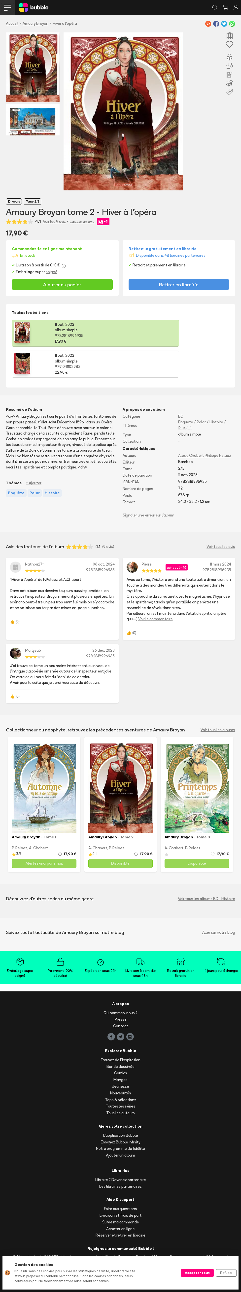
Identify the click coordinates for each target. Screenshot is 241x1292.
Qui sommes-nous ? (120, 981)
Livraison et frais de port (120, 1184)
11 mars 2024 (220, 533)
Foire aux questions (120, 1177)
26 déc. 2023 (103, 619)
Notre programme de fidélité (120, 1117)
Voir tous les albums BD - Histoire (206, 867)
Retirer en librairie (179, 284)
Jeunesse (120, 1055)
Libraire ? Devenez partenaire (120, 1148)
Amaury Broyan (35, 23)
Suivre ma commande (120, 1191)
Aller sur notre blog (218, 901)
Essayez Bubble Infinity (120, 1111)
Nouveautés (120, 1062)
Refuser (226, 1273)
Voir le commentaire (155, 588)
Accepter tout (197, 1273)
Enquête (185, 391)
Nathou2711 (34, 533)
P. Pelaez (19, 817)
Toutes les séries (120, 1075)
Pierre (147, 533)
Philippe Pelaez (218, 424)
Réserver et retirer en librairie (120, 1204)
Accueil (12, 23)
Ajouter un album (120, 1124)
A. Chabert (38, 817)
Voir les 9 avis (54, 221)
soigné (51, 271)
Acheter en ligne (120, 1197)
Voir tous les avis (221, 515)
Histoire (216, 391)
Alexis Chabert (191, 424)
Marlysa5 (33, 619)
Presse (121, 988)
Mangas (120, 1048)
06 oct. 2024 (104, 533)
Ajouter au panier (62, 284)
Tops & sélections (120, 1068)
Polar (201, 391)
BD (180, 385)
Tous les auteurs (120, 1082)
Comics (120, 1042)
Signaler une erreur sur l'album (148, 484)
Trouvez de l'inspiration (120, 1029)
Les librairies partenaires (120, 1155)
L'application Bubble (120, 1104)
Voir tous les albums (218, 699)
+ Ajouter (33, 452)
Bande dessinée (120, 1035)
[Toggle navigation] (7, 7)
